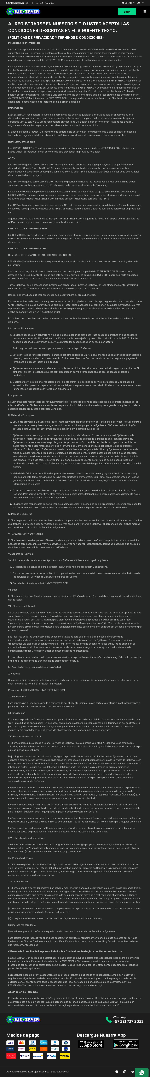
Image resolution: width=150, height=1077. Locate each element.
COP (139, 3)
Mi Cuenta (127, 3)
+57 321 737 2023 (128, 1021)
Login (127, 12)
